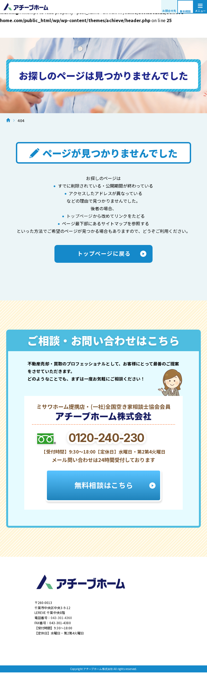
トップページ (79, 216)
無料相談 (185, 11)
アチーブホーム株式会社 (103, 6)
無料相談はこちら (103, 487)
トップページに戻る (103, 254)
